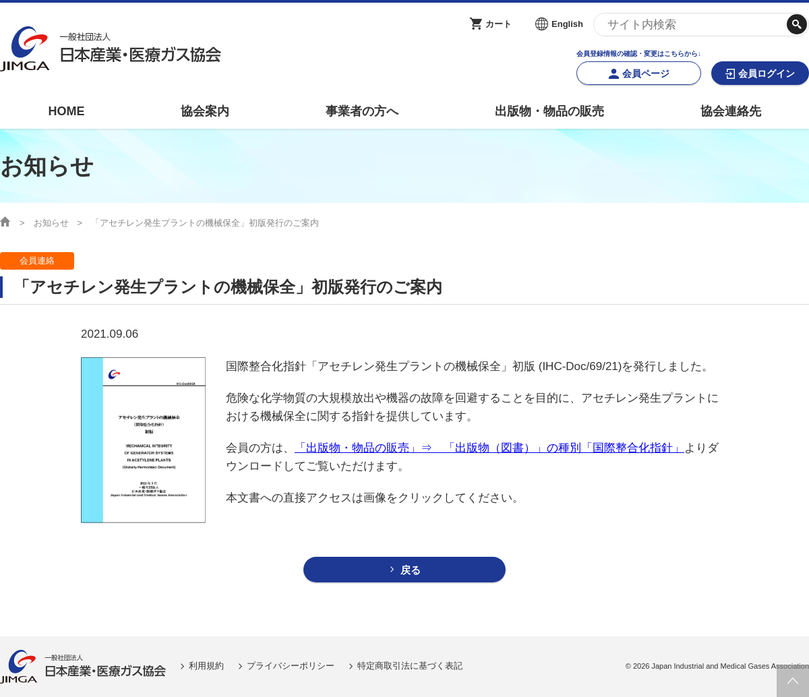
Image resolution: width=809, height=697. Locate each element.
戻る (410, 570)
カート (498, 24)
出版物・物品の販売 (549, 111)
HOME (66, 111)
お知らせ (51, 223)
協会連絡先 (730, 111)
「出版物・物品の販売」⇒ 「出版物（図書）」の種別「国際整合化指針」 (489, 448)
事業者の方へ (362, 111)
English (567, 24)
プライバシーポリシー (290, 666)
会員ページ (645, 73)
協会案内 (205, 111)
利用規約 (206, 666)
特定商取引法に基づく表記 (409, 666)
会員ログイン (766, 73)
